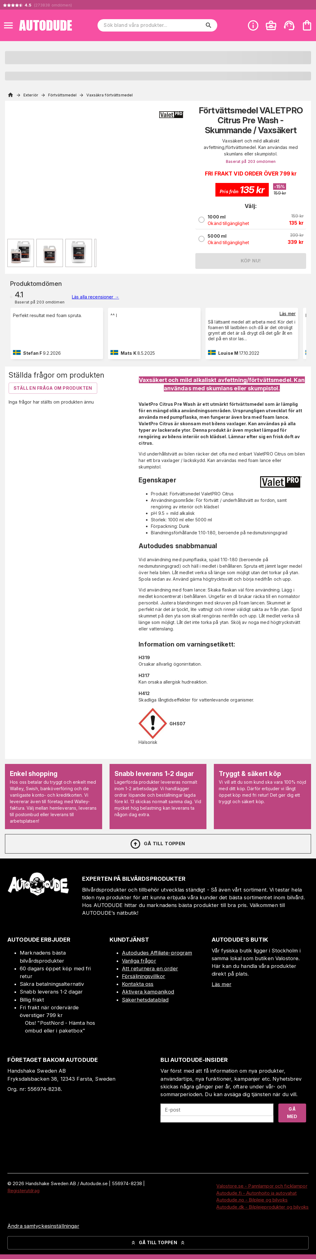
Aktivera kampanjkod (148, 992)
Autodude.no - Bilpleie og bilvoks (251, 1200)
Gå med (292, 1112)
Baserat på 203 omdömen (251, 161)
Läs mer (288, 313)
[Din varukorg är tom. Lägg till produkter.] (307, 25)
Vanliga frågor (139, 961)
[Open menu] (8, 25)
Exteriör (30, 95)
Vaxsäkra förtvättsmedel (109, 95)
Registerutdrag (23, 1190)
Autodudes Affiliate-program (157, 953)
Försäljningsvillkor (143, 976)
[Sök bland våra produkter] (153, 25)
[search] (208, 25)
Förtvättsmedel (62, 95)
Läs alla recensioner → (95, 296)
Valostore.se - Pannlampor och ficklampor (261, 1186)
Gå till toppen (157, 844)
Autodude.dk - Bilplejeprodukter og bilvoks (262, 1207)
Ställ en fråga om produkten (53, 388)
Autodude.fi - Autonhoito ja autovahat (256, 1193)
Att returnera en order (150, 968)
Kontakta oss (138, 984)
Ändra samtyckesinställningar (43, 1226)
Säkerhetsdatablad (145, 1000)
